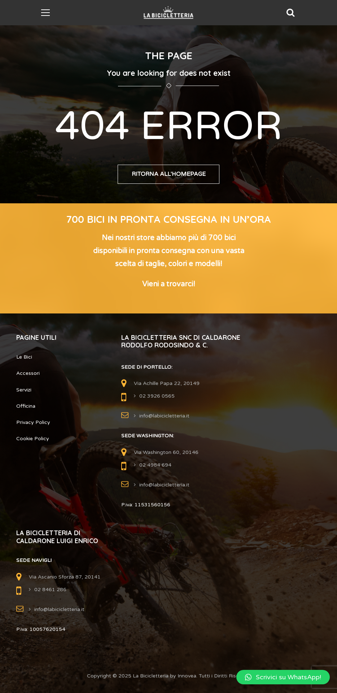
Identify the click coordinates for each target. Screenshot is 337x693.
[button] (283, 677)
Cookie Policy (32, 439)
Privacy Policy (33, 422)
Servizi (23, 390)
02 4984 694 (155, 465)
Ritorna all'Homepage (168, 174)
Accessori (28, 374)
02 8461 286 (50, 589)
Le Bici (24, 357)
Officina (25, 406)
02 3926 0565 (157, 396)
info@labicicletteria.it (164, 416)
